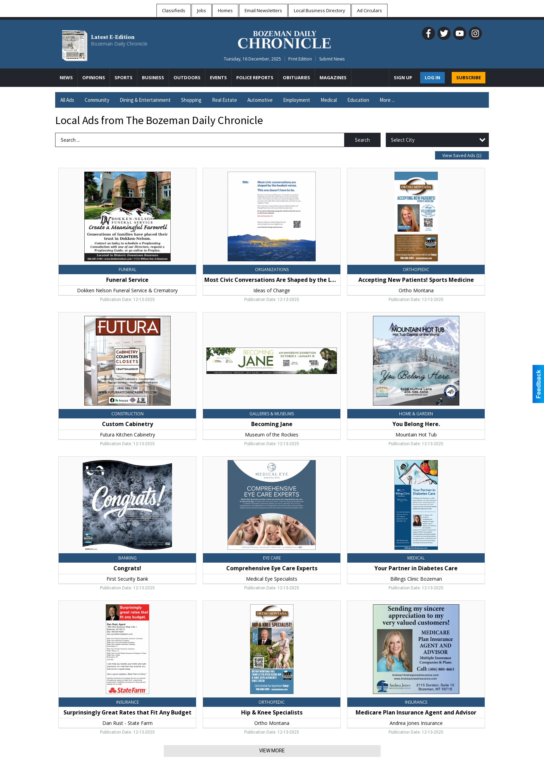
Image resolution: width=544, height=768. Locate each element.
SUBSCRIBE (468, 77)
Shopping (191, 100)
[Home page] (284, 38)
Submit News (332, 59)
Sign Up (403, 77)
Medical (329, 100)
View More (272, 750)
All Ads (67, 100)
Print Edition (300, 59)
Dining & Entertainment (145, 100)
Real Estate (224, 100)
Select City (403, 140)
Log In (432, 77)
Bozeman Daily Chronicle (119, 43)
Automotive (260, 100)
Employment (296, 100)
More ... (387, 100)
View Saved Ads (462, 155)
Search (362, 140)
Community (97, 100)
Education (358, 100)
